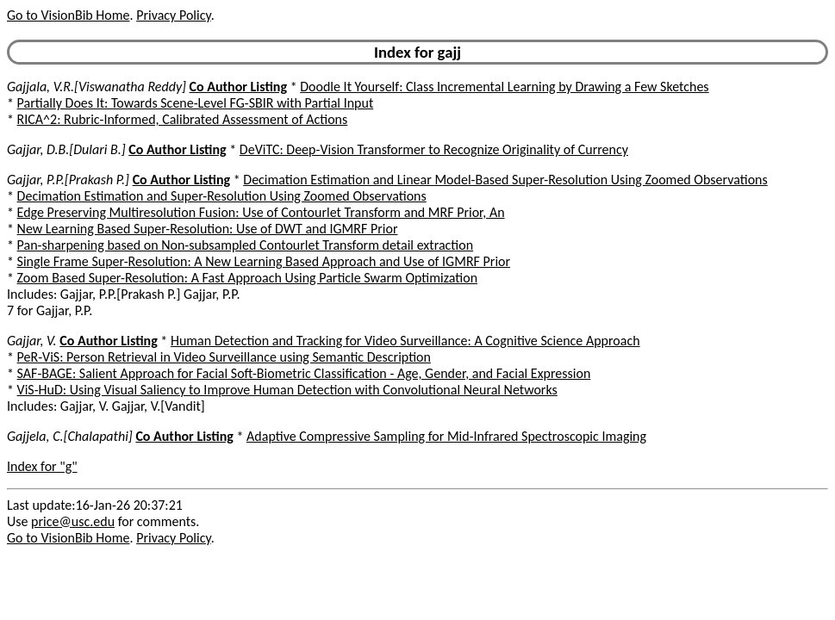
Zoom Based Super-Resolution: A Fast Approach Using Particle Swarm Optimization (247, 278)
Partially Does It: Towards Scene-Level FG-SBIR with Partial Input (195, 103)
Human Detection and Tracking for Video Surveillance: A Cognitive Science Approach (405, 340)
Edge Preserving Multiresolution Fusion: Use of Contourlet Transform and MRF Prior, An (261, 212)
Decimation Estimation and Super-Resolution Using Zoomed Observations (222, 196)
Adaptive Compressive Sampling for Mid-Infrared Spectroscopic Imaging (446, 436)
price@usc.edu (73, 521)
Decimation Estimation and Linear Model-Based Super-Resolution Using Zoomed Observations (505, 179)
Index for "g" (42, 466)
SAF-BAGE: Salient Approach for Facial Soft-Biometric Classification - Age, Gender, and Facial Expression (304, 373)
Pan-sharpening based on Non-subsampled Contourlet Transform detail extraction (245, 245)
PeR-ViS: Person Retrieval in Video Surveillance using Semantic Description (224, 357)
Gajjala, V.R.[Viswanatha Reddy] (96, 86)
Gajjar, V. (32, 340)
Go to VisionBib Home (68, 15)
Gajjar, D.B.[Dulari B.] (66, 149)
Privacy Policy (173, 15)
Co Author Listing (238, 86)
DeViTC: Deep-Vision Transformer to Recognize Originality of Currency (434, 149)
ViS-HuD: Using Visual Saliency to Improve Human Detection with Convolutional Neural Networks (287, 389)
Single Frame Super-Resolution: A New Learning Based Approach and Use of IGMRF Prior (263, 261)
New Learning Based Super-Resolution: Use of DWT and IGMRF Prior (207, 228)
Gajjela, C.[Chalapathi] (70, 436)
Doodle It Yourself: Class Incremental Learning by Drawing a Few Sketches (504, 86)
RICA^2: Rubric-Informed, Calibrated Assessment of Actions (182, 119)
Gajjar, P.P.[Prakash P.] (68, 179)
